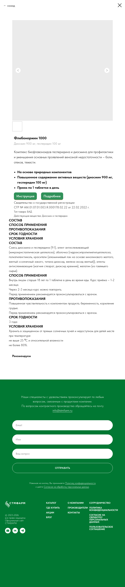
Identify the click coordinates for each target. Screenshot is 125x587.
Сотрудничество (99, 503)
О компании (76, 503)
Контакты (74, 512)
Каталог (51, 503)
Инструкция (25, 196)
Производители (78, 508)
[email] (8, 532)
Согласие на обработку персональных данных (66, 486)
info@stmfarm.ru (62, 410)
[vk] (15, 532)
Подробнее (52, 196)
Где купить (53, 508)
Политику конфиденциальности (80, 483)
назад (11, 5)
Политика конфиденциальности (103, 509)
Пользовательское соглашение (101, 528)
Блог (49, 517)
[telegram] (22, 532)
